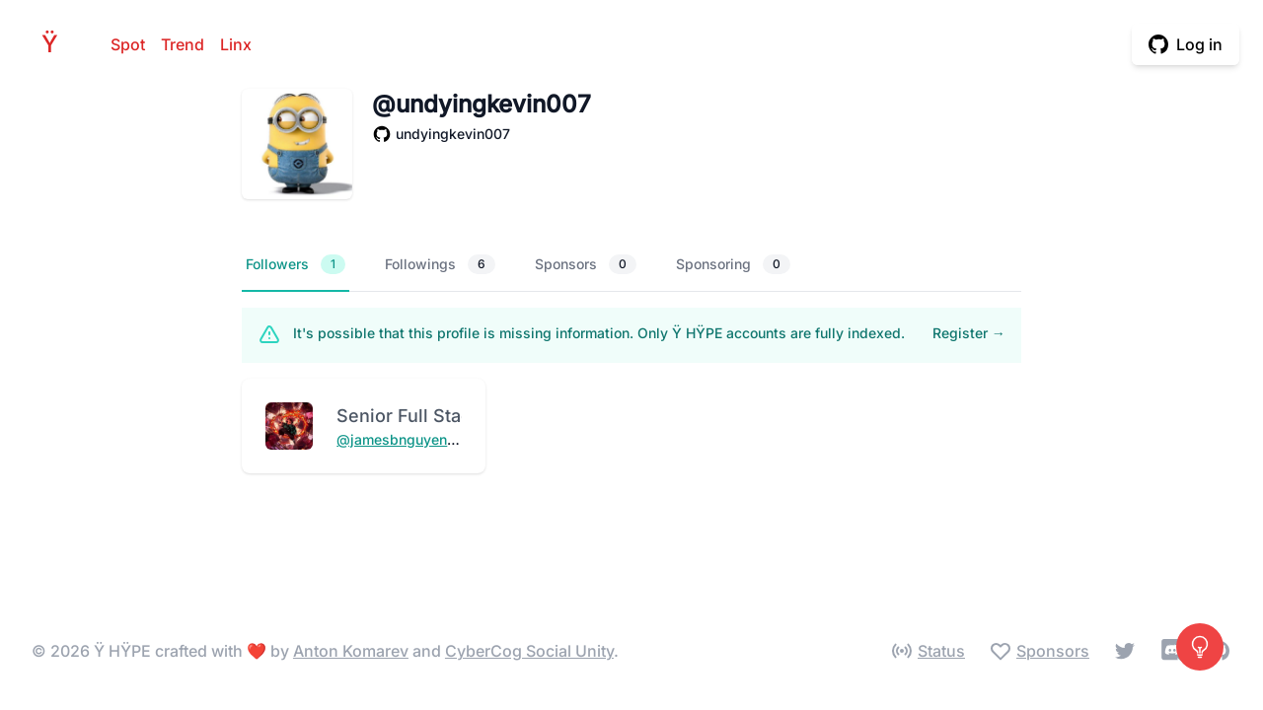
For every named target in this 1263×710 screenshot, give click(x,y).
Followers (295, 264)
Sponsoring (733, 264)
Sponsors (585, 264)
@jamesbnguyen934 (405, 439)
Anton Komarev (351, 651)
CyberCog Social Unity (529, 651)
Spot (128, 44)
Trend (182, 44)
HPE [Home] (55, 44)
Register (968, 332)
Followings (440, 264)
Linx (236, 44)
